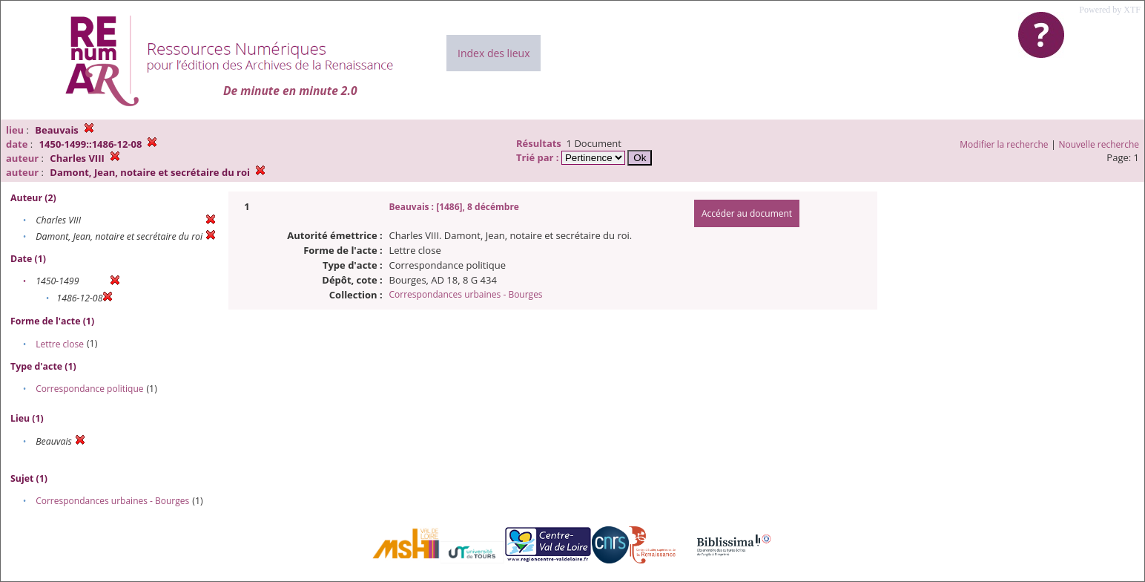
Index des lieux (493, 53)
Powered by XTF (1110, 9)
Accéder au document (747, 213)
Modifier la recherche (1004, 144)
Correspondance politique (89, 388)
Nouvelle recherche (1099, 144)
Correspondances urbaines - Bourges (112, 500)
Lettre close (60, 344)
